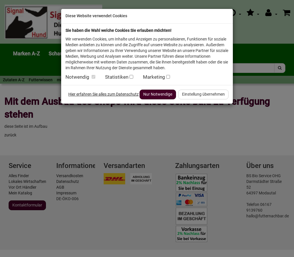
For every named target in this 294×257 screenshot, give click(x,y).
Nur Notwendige (157, 94)
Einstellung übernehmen (203, 94)
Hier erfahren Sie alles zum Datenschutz (103, 94)
